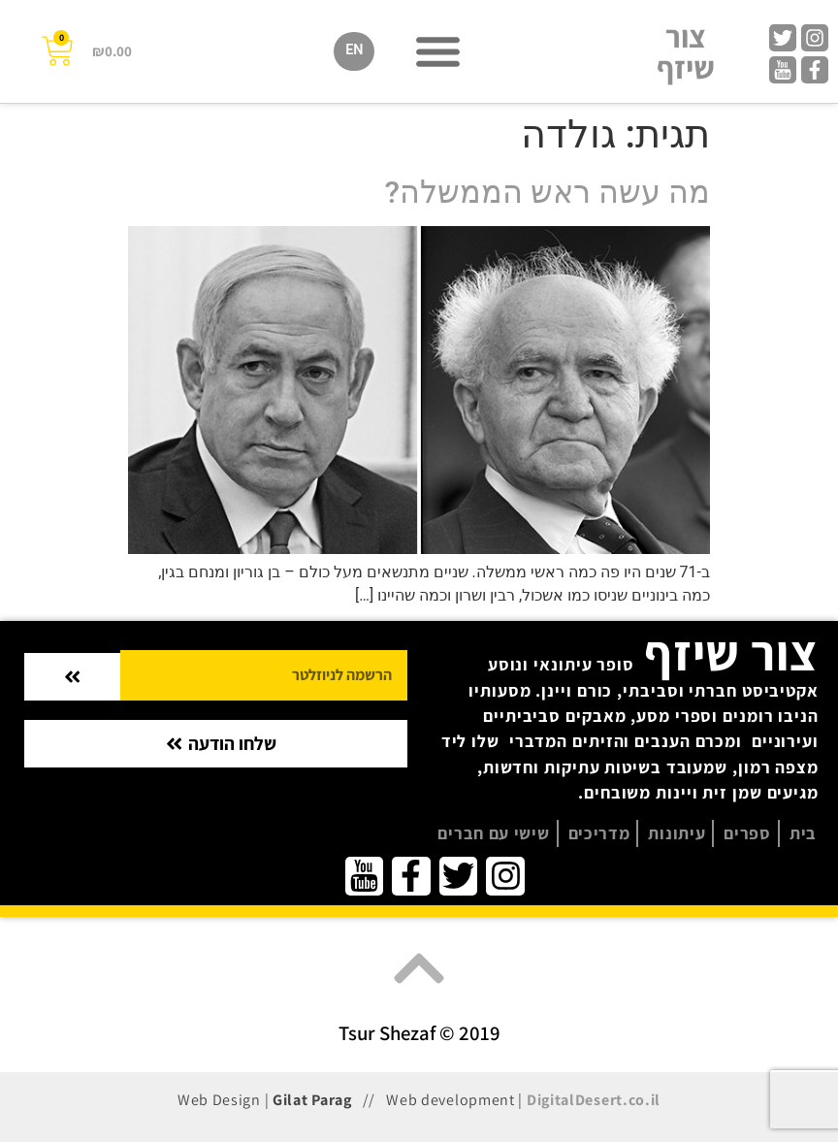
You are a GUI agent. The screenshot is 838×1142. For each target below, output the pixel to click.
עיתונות (676, 833)
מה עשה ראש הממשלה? (547, 192)
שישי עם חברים (493, 833)
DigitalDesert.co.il (594, 1100)
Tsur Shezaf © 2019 (419, 1033)
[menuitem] (354, 51)
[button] (437, 51)
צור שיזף (686, 51)
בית (803, 833)
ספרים (747, 833)
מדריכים (599, 833)
